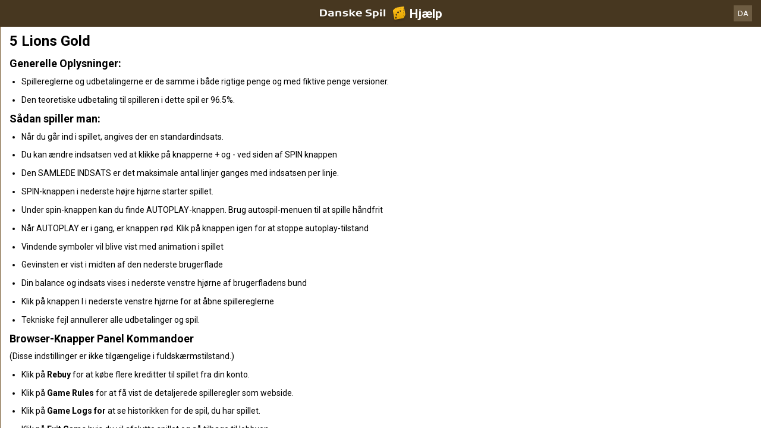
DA (743, 13)
